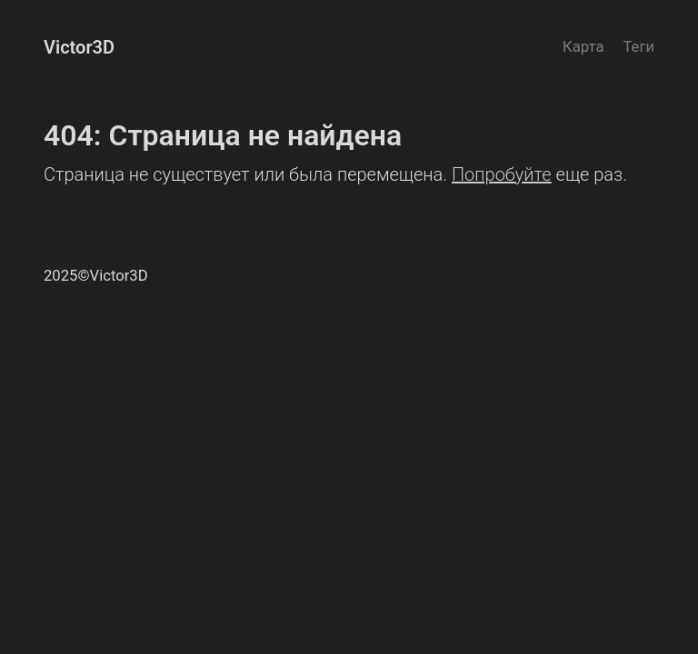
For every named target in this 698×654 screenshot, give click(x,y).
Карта (583, 46)
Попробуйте (502, 174)
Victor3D (79, 47)
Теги (638, 46)
